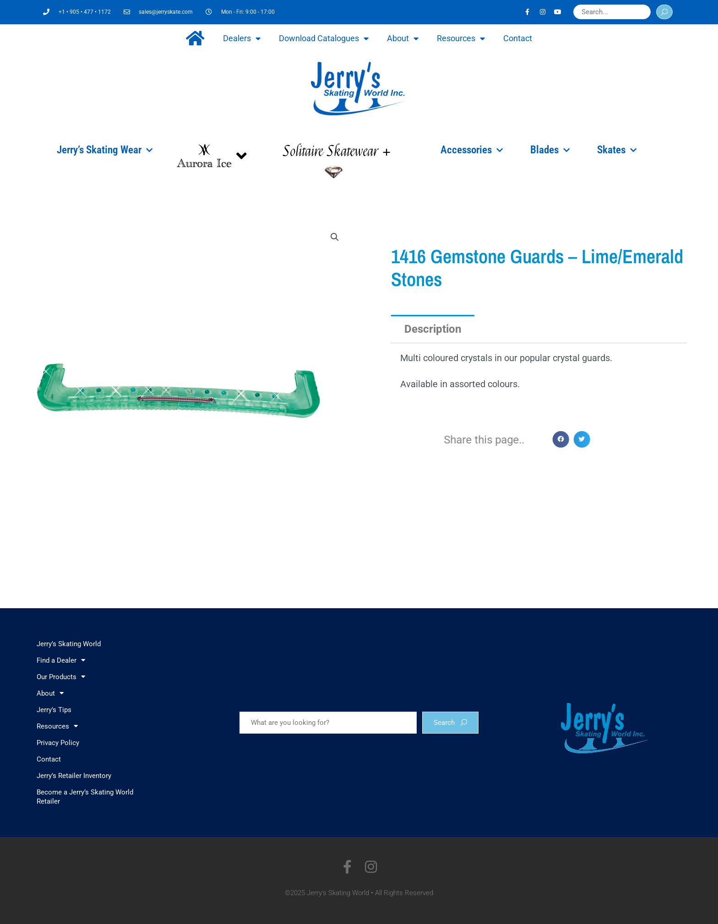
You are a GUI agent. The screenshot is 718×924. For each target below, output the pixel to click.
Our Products (61, 677)
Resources (461, 38)
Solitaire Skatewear (337, 151)
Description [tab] (432, 329)
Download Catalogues (324, 38)
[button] (334, 237)
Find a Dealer (61, 660)
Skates (616, 150)
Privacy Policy (58, 743)
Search (450, 723)
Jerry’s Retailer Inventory (74, 776)
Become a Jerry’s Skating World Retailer (85, 796)
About (403, 38)
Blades (550, 150)
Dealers (242, 38)
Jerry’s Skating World (69, 644)
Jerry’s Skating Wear (104, 150)
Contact (517, 38)
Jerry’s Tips (54, 710)
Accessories (472, 150)
